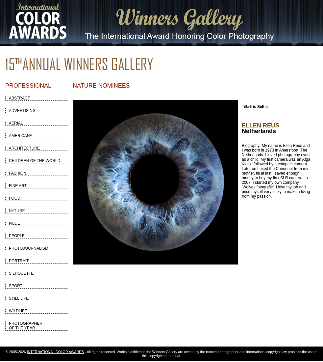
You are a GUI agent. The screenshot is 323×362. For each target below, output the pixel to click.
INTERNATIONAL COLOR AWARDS (55, 352)
